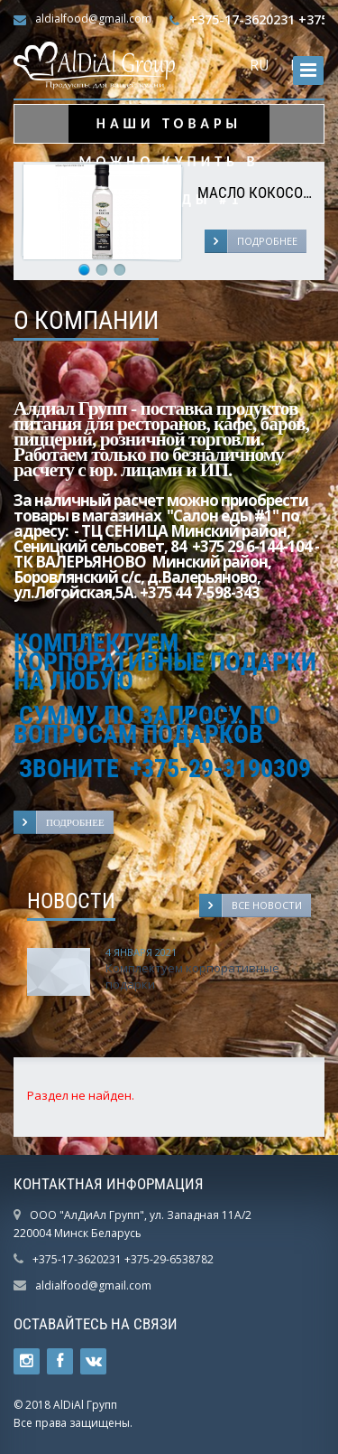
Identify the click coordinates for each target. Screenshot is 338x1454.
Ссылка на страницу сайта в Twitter (26, 1361)
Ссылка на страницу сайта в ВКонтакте (94, 1361)
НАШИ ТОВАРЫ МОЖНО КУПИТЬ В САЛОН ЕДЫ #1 (169, 129)
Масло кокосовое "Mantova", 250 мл (256, 193)
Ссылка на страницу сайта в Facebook (60, 1361)
